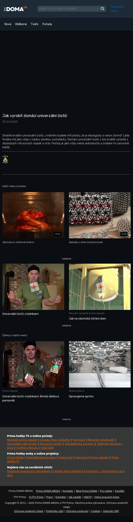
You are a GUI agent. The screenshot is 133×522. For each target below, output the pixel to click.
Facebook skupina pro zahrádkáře (28, 471)
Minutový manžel (51, 444)
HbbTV (88, 497)
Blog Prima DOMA (86, 491)
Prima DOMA (15, 457)
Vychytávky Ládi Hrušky (22, 444)
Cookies (95, 511)
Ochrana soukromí (77, 511)
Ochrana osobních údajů (28, 511)
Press (49, 497)
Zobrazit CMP (111, 511)
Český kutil (65, 457)
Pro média (106, 491)
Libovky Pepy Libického (55, 440)
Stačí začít (47, 447)
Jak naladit (75, 497)
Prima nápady (99, 457)
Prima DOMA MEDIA (48, 491)
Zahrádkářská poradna (79, 444)
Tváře (34, 24)
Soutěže (119, 491)
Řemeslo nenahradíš (101, 440)
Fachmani (79, 440)
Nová (7, 24)
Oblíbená (21, 24)
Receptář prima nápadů (22, 440)
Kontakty (68, 491)
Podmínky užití (54, 511)
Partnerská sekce (117, 8)
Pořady (47, 24)
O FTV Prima (36, 497)
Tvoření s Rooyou (27, 447)
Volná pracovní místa (106, 497)
